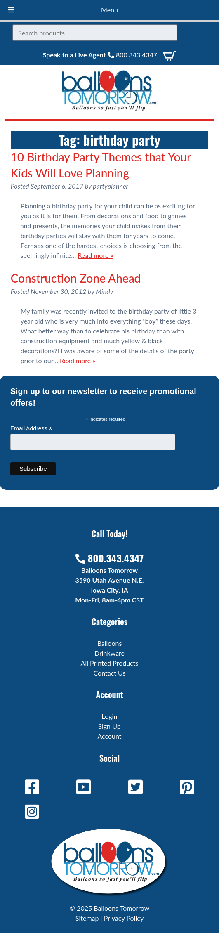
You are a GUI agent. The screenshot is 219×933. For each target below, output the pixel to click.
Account (109, 736)
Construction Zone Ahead (76, 278)
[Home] (109, 109)
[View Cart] (169, 55)
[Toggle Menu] (11, 10)
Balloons (109, 643)
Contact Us (110, 673)
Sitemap (87, 918)
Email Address (31, 428)
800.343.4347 (132, 55)
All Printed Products (110, 663)
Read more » (95, 255)
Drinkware (109, 653)
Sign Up (109, 726)
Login (110, 716)
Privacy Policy (124, 918)
